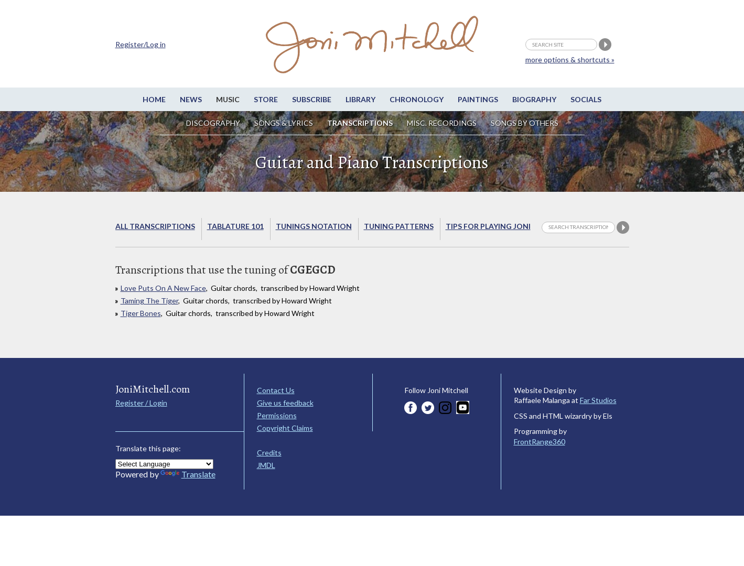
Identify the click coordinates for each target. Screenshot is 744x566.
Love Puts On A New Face (163, 288)
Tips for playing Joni (488, 226)
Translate (187, 474)
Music (228, 99)
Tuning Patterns (399, 226)
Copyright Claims (285, 427)
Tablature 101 (235, 226)
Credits (269, 452)
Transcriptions (360, 122)
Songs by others (524, 122)
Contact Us (276, 390)
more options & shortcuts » (569, 59)
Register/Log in (140, 44)
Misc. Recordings (442, 122)
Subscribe (311, 99)
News (191, 99)
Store (266, 99)
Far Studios (598, 400)
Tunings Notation (314, 226)
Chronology (417, 99)
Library (360, 99)
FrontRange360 (539, 441)
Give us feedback (285, 402)
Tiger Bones (141, 313)
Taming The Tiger (149, 300)
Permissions (277, 415)
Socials (585, 99)
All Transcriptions (155, 226)
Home (154, 99)
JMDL (266, 465)
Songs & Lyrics (283, 122)
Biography (534, 99)
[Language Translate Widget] (164, 464)
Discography (213, 122)
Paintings (478, 99)
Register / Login (141, 402)
